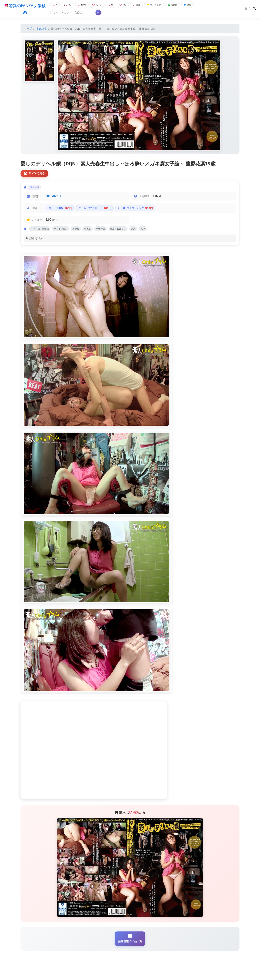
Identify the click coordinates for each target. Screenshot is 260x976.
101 (98, 5)
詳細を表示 (36, 241)
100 (125, 5)
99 (66, 5)
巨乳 (139, 5)
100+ (82, 5)
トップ (28, 29)
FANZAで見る (36, 174)
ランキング (159, 5)
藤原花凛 (41, 29)
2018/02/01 (53, 198)
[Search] (71, 13)
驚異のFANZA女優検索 (24, 9)
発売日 (179, 5)
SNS (196, 5)
